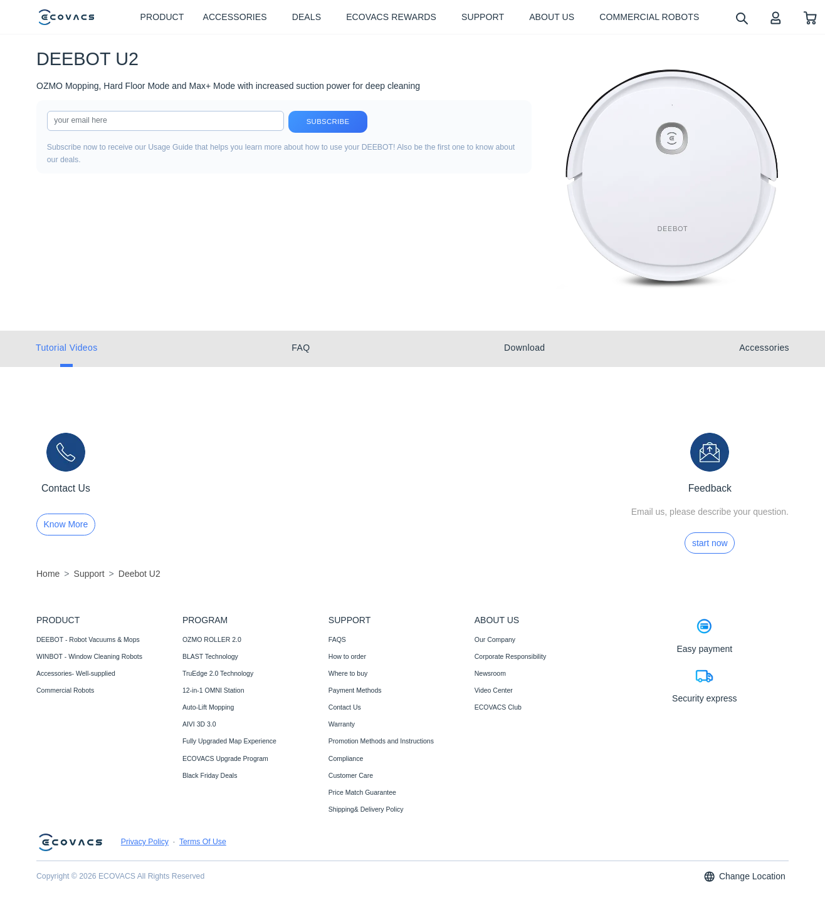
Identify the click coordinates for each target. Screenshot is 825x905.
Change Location (744, 876)
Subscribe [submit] (328, 121)
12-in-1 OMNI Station (213, 690)
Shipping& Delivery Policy (366, 809)
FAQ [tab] (301, 348)
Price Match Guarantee (362, 792)
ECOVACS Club (498, 707)
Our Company (495, 639)
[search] (741, 18)
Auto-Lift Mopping (208, 707)
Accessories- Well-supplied (75, 673)
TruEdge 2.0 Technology (217, 673)
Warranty (341, 724)
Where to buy (347, 673)
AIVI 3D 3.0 (199, 724)
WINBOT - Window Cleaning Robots (89, 656)
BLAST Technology (210, 656)
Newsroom (490, 673)
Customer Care (350, 775)
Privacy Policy (145, 841)
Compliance (345, 758)
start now (710, 543)
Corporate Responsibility (510, 656)
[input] (165, 121)
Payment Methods (355, 690)
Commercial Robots (65, 690)
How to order (347, 656)
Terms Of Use (202, 841)
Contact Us (344, 707)
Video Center (494, 690)
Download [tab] (524, 348)
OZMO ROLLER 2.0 (211, 639)
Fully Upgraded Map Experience (229, 741)
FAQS (337, 639)
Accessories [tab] (764, 348)
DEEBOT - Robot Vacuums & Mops (88, 639)
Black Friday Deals (210, 775)
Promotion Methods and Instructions (381, 741)
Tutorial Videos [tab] (67, 348)
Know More (66, 524)
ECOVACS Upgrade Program (225, 758)
